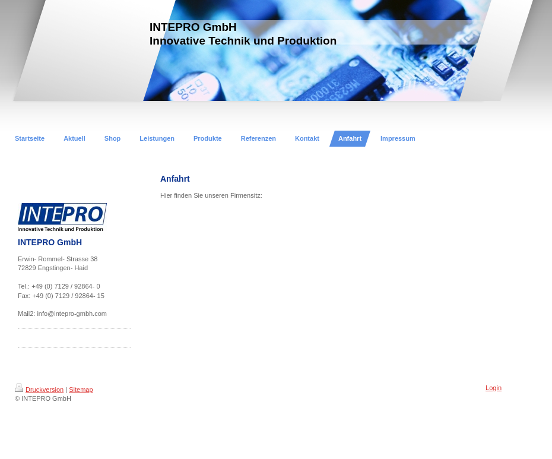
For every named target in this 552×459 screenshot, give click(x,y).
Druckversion (39, 389)
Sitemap (81, 389)
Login (494, 387)
